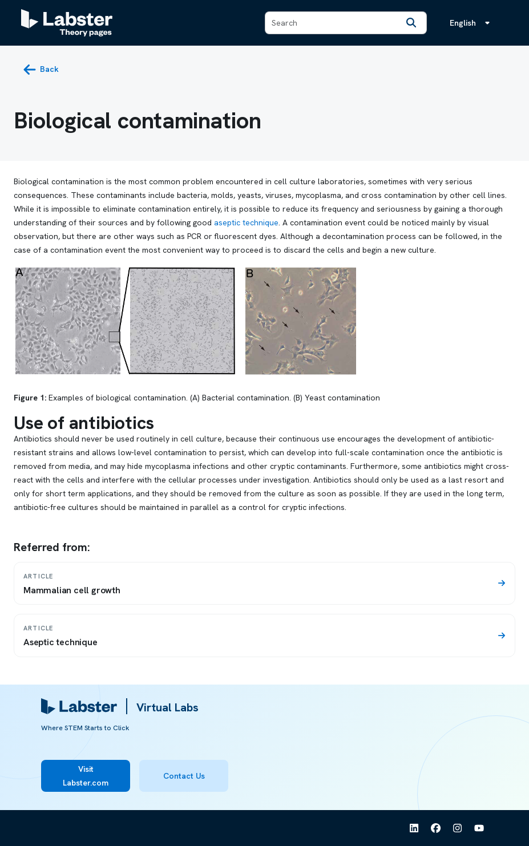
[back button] (41, 69)
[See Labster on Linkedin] (414, 828)
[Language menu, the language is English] (472, 23)
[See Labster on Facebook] (436, 828)
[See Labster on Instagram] (457, 828)
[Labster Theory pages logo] (66, 23)
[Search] (411, 22)
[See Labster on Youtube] (479, 828)
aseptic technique (246, 222)
